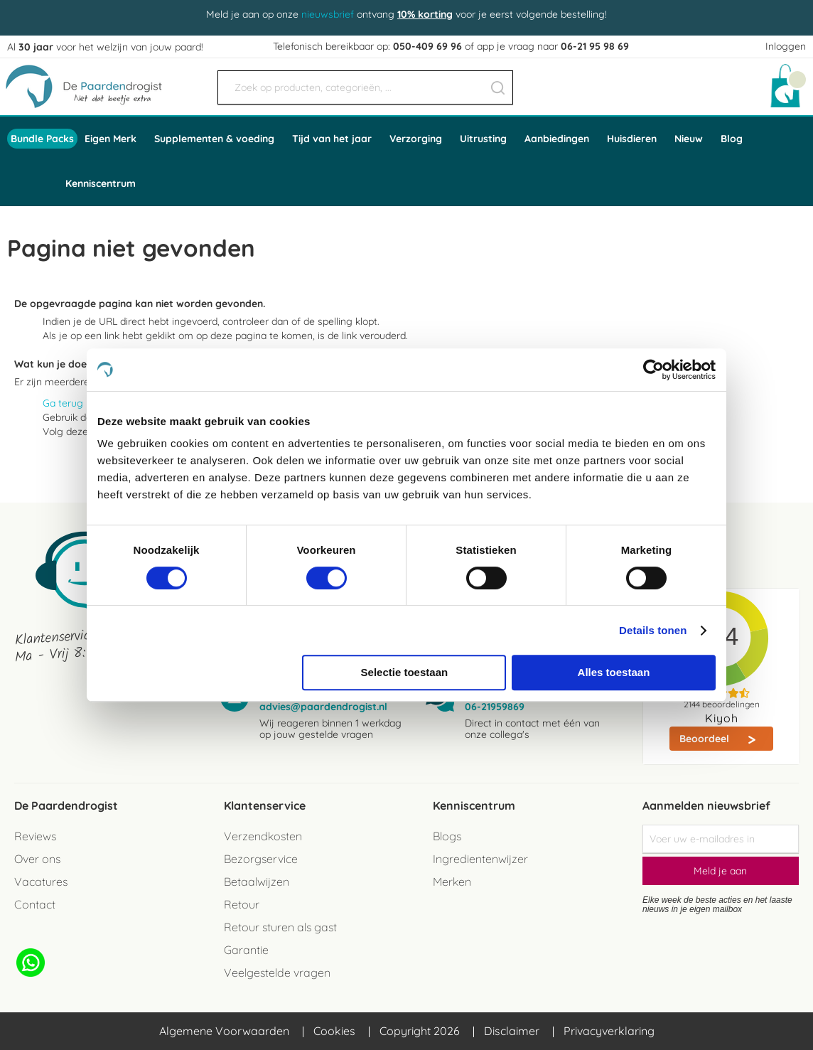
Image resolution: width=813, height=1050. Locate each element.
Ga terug (63, 403)
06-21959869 (494, 706)
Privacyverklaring (609, 1031)
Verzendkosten (263, 836)
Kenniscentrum (100, 183)
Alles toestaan (614, 672)
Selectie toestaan (404, 672)
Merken (452, 881)
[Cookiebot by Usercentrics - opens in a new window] (653, 369)
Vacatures (41, 881)
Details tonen (653, 630)
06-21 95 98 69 (595, 46)
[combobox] (365, 87)
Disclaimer (511, 1031)
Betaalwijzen (256, 881)
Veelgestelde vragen (277, 972)
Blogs (447, 836)
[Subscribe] (720, 871)
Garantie (246, 950)
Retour (241, 904)
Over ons (37, 859)
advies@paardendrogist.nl (323, 706)
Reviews (35, 836)
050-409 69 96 (427, 46)
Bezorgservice (261, 859)
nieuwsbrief (327, 14)
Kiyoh (721, 718)
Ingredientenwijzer (480, 859)
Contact (34, 904)
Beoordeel (705, 738)
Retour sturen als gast (280, 927)
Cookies (334, 1031)
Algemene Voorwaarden (224, 1031)
